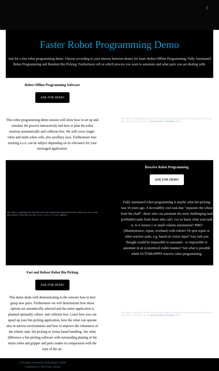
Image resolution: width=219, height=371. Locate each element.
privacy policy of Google (162, 121)
